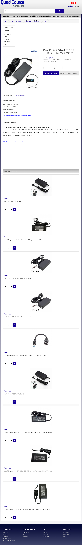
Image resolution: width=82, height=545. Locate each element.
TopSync (50, 57)
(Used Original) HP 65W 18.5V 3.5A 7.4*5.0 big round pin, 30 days (24, 240)
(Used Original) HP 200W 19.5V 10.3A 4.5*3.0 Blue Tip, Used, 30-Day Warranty (28, 471)
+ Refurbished (8, 27)
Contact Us (76, 16)
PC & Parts (16, 16)
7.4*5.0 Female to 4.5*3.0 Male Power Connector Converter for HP (25, 355)
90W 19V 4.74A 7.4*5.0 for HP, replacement (17, 317)
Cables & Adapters (36, 16)
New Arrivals (66, 16)
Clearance (46, 536)
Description (8, 95)
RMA (24, 534)
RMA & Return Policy (9, 541)
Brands (6, 16)
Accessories (46, 16)
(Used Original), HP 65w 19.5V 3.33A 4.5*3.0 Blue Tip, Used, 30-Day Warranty (28, 432)
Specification (20, 95)
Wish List (65, 536)
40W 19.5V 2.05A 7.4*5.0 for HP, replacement (18, 278)
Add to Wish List (69, 73)
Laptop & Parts (26, 16)
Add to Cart (50, 73)
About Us (5, 532)
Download (6, 536)
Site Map (25, 536)
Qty (44, 68)
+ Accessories (8, 45)
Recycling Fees (7, 538)
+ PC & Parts (8, 31)
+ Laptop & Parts (7, 35)
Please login (8, 198)
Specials (56, 16)
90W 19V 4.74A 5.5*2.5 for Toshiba (14, 394)
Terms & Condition (8, 543)
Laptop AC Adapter (32, 21)
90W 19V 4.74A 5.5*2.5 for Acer (13, 201)
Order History (67, 534)
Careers (5, 534)
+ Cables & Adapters (7, 40)
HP (45, 21)
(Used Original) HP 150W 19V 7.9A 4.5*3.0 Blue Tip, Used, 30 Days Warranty (27, 509)
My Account (66, 532)
